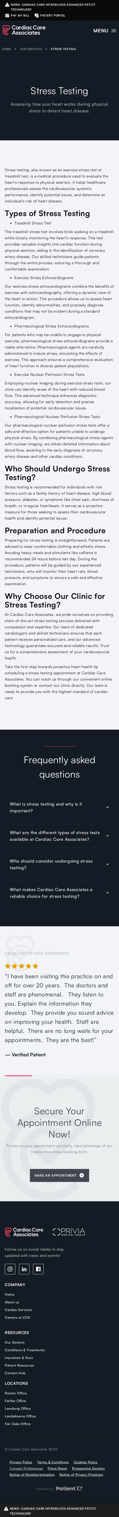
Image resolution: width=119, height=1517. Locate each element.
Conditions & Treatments (25, 1350)
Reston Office (16, 1393)
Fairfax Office (15, 1401)
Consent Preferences (26, 1468)
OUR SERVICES (31, 49)
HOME (6, 49)
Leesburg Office (18, 1408)
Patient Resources (19, 1365)
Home (10, 1294)
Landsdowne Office (20, 1416)
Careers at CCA (17, 1317)
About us (12, 1302)
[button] (105, 29)
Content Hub (15, 1373)
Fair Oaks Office (18, 1424)
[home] (23, 30)
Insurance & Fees (19, 1358)
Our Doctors (15, 1342)
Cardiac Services (18, 1310)
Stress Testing (63, 49)
